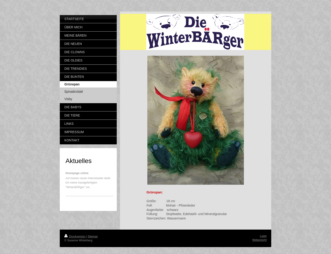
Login (263, 236)
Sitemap (93, 236)
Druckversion (75, 236)
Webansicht (259, 240)
